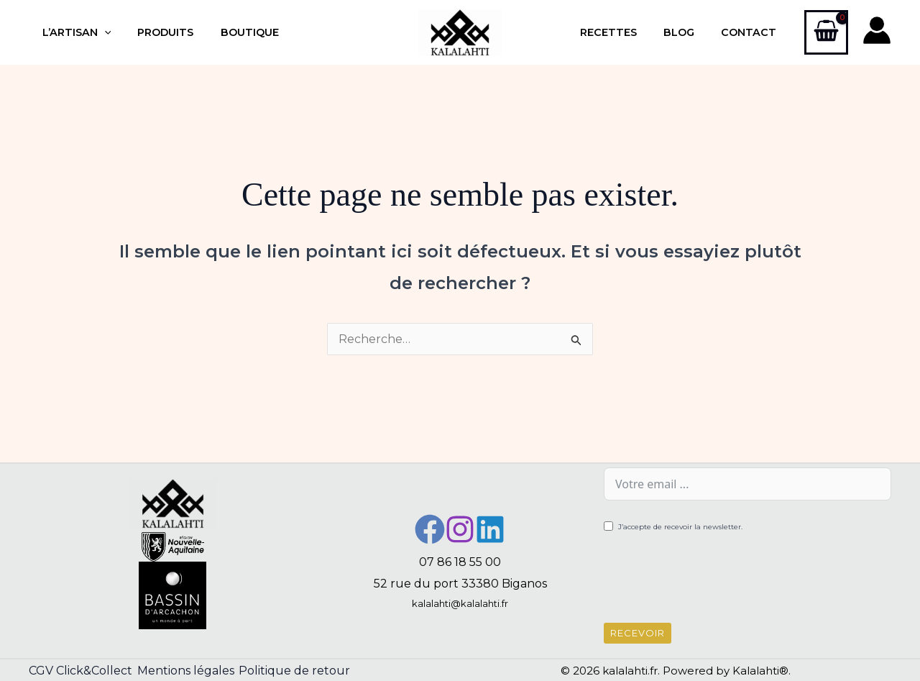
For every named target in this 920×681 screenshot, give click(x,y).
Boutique (235, 32)
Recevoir (637, 633)
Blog (688, 32)
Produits (157, 32)
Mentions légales (192, 670)
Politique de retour (308, 670)
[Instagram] (460, 529)
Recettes (623, 32)
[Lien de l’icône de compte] (876, 30)
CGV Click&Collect (80, 670)
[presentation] (713, 580)
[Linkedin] (490, 529)
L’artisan (73, 32)
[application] (101, 32)
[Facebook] (430, 529)
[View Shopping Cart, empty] (826, 32)
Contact (752, 32)
